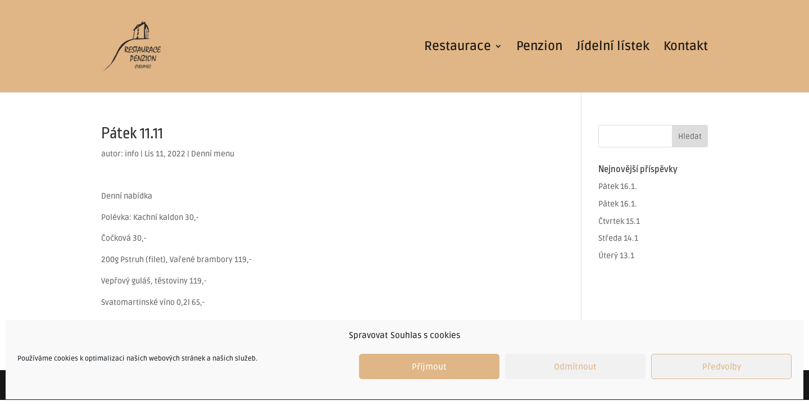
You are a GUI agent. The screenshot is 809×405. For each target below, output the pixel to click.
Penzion (539, 47)
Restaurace (457, 47)
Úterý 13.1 (616, 255)
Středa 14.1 (618, 238)
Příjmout (429, 367)
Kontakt (685, 47)
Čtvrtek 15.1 (619, 221)
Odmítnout (575, 367)
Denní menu (212, 154)
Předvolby (721, 367)
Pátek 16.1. (617, 186)
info (132, 154)
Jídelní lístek (612, 47)
